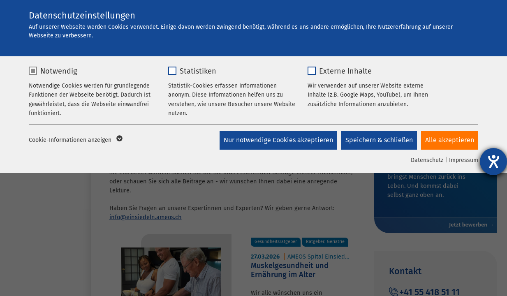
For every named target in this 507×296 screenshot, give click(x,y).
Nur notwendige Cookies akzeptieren (278, 140)
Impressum (463, 160)
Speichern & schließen (379, 140)
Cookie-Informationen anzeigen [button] (75, 140)
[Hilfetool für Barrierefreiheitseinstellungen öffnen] (493, 161)
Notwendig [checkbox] (58, 71)
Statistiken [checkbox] (198, 71)
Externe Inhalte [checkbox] (345, 71)
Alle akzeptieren (449, 140)
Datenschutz (427, 160)
